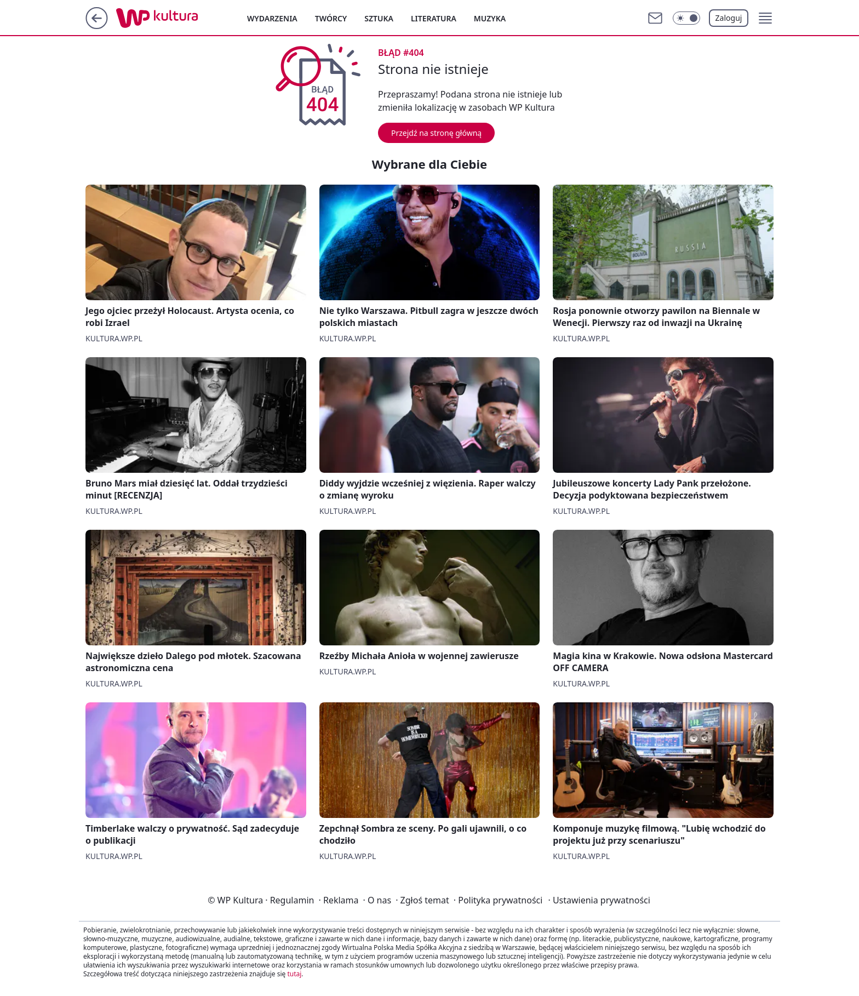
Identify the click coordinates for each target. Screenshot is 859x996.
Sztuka (378, 18)
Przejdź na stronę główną (436, 133)
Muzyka (490, 18)
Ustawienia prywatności (599, 900)
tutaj (294, 973)
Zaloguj (728, 18)
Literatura (433, 18)
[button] (765, 18)
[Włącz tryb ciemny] (686, 18)
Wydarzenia (272, 18)
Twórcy (331, 18)
